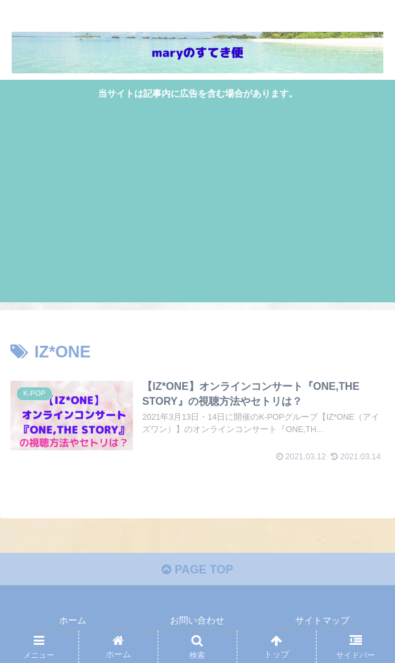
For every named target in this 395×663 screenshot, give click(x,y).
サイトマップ (322, 621)
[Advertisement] (198, 200)
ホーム (72, 621)
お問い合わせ (197, 621)
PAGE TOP (197, 570)
